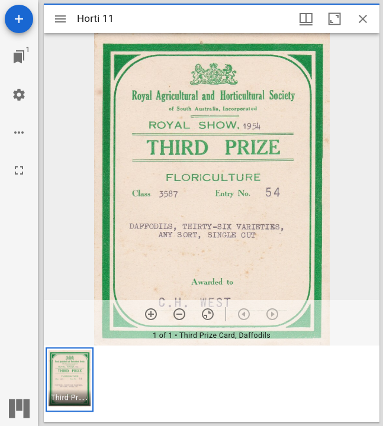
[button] (70, 379)
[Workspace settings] (19, 94)
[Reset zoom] (208, 314)
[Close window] (363, 19)
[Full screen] (19, 170)
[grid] (211, 384)
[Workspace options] (19, 132)
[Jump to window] (19, 57)
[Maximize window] (334, 19)
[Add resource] (19, 19)
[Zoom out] (179, 314)
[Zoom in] (151, 314)
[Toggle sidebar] (60, 19)
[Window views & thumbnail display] (306, 19)
